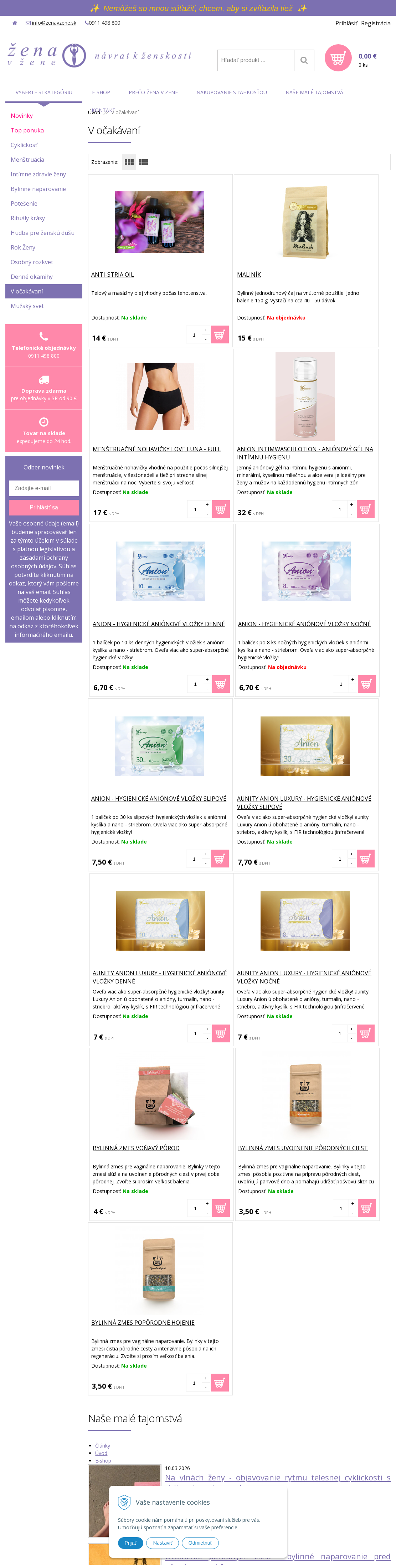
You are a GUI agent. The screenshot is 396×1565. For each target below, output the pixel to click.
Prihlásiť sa (44, 507)
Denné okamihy (32, 277)
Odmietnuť (200, 1543)
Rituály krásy (28, 218)
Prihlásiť (346, 23)
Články (102, 1095)
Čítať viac (175, 1150)
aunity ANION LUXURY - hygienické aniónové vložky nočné (135, 807)
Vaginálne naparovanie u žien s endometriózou (252, 1285)
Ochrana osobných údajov (309, 1497)
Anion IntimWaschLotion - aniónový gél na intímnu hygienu (133, 458)
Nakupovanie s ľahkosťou (231, 92)
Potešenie (24, 203)
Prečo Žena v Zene (153, 92)
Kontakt (103, 110)
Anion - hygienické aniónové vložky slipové (136, 628)
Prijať (131, 1543)
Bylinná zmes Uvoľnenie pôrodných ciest (332, 803)
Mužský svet (27, 306)
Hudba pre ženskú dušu (42, 233)
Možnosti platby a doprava (309, 1506)
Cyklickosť (24, 145)
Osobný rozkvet (32, 262)
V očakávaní (27, 291)
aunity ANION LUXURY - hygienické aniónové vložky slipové (237, 632)
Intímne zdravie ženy (38, 174)
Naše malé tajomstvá (314, 92)
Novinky (22, 116)
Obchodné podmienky (304, 1487)
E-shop (103, 1110)
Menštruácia (27, 159)
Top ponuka (27, 130)
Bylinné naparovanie (38, 189)
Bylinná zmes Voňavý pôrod (237, 799)
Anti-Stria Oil (113, 275)
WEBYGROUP (289, 1550)
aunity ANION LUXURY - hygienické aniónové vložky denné (338, 632)
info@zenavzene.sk (54, 22)
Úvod (101, 1103)
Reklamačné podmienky (306, 1515)
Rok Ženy (23, 247)
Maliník (205, 275)
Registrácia (376, 23)
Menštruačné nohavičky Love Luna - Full (333, 279)
